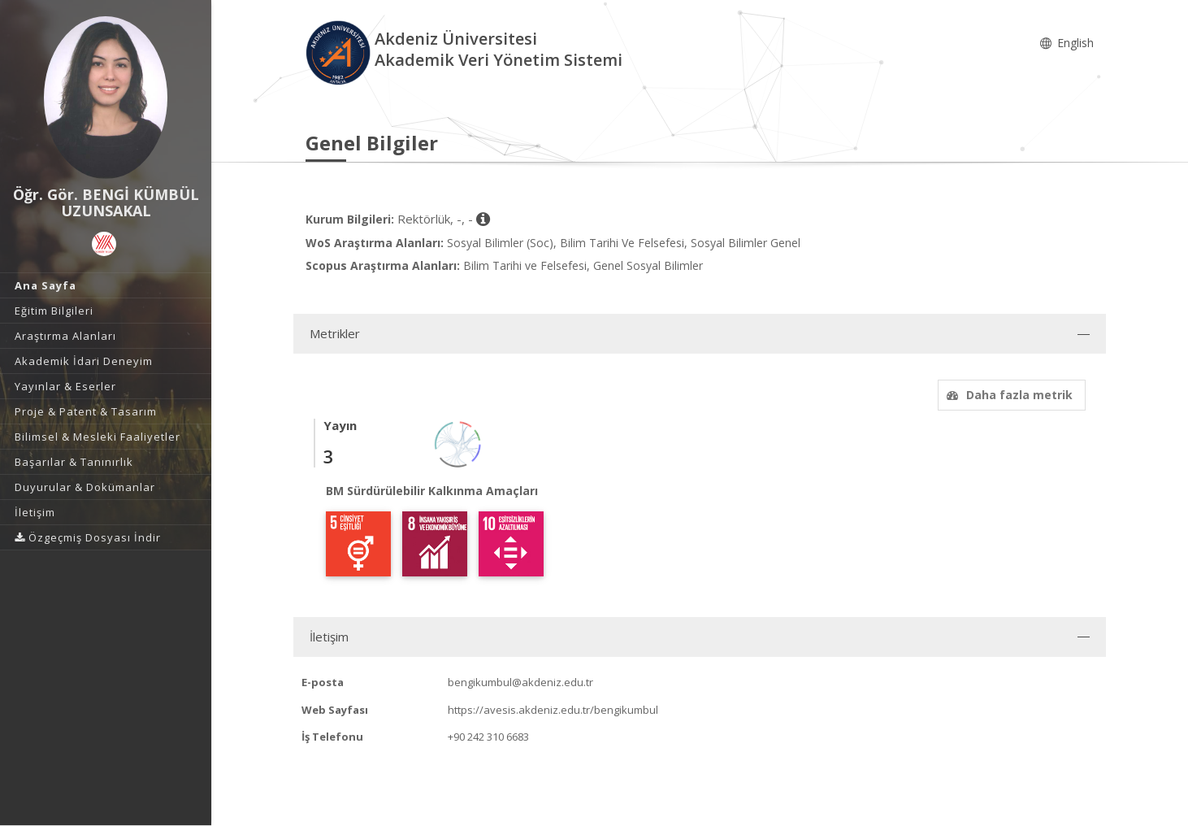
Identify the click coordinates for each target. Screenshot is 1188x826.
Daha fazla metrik (1008, 394)
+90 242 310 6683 (488, 736)
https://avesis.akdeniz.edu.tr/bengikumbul (553, 709)
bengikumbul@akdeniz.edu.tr (520, 682)
